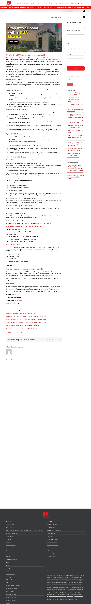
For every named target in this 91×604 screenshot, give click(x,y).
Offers (7, 565)
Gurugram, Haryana (72, 594)
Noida (73, 590)
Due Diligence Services (52, 553)
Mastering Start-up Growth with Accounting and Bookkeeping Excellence (74, 166)
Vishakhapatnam (58, 580)
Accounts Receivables (55, 575)
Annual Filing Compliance (52, 539)
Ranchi (48, 582)
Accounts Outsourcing (52, 524)
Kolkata (80, 579)
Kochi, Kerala (51, 597)
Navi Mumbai (66, 579)
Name (68, 25)
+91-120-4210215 (10, 527)
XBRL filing (8, 542)
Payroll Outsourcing (11, 594)
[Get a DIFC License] (34, 37)
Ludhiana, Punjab (64, 597)
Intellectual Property (11, 579)
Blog (22, 332)
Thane (61, 579)
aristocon (9, 332)
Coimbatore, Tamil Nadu (59, 596)
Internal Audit (9, 582)
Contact (8, 553)
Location (69, 54)
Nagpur (55, 579)
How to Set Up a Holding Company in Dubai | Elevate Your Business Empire (26, 319)
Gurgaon (48, 579)
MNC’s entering (10, 591)
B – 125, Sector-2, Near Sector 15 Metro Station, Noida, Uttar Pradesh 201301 (24, 530)
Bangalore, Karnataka (50, 599)
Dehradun (81, 580)
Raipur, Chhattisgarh (57, 599)
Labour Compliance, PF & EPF (13, 585)
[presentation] (77, 62)
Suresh (69, 175)
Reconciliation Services (11, 597)
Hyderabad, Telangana (73, 599)
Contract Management (52, 548)
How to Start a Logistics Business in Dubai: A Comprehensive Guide (73, 155)
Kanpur (70, 590)
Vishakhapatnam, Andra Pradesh (72, 597)
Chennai (77, 579)
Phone (68, 36)
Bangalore (73, 579)
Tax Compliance (10, 536)
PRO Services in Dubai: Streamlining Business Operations (73, 99)
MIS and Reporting (10, 574)
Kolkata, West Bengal (57, 597)
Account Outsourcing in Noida (71, 577)
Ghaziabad (67, 590)
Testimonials (9, 548)
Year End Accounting (11, 545)
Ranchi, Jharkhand (76, 592)
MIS (78, 575)
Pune (63, 579)
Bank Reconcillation (54, 577)
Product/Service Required (73, 48)
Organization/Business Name (74, 30)
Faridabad (63, 580)
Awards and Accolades (11, 559)
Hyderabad (53, 580)
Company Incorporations (52, 545)
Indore (48, 580)
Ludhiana (52, 579)
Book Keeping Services (74, 575)
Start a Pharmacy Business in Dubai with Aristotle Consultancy (22, 329)
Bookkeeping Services (52, 550)
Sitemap (8, 568)
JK (60, 589)
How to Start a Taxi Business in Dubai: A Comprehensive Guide (75, 137)
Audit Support (50, 536)
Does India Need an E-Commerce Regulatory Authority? (75, 176)
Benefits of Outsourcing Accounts (52, 573)
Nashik (58, 579)
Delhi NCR (79, 577)
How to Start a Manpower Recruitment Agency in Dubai (21, 313)
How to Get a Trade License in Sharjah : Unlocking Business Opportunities (75, 143)
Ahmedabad (51, 582)
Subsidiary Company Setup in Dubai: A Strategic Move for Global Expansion (26, 322)
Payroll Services (49, 575)
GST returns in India (58, 592)
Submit (75, 68)
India (77, 577)
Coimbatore (69, 580)
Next (59, 17)
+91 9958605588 (18, 300)
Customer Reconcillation (61, 577)
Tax (80, 575)
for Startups (83, 573)
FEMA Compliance (51, 556)
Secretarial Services (10, 600)
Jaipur (82, 579)
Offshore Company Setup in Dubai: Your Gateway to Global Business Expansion (27, 316)
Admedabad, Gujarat (70, 596)
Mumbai (70, 579)
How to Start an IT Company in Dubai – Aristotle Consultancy (22, 325)
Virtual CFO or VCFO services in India (59, 582)
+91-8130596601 (10, 524)
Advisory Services (51, 533)
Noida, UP (64, 592)
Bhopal (50, 580)
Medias (8, 556)
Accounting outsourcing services (74, 573)
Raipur (78, 580)
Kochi (66, 580)
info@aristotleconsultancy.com (13, 533)
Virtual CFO (9, 539)
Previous (54, 17)
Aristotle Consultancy (49, 272)
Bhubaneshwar (74, 580)
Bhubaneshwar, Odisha (65, 599)
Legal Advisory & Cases (11, 588)
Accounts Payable (51, 527)
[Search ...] (14, 11)
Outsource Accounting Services (54, 530)
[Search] (81, 3)
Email (68, 43)
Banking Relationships (52, 542)
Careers (8, 562)
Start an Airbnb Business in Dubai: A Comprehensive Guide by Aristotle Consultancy (75, 115)
